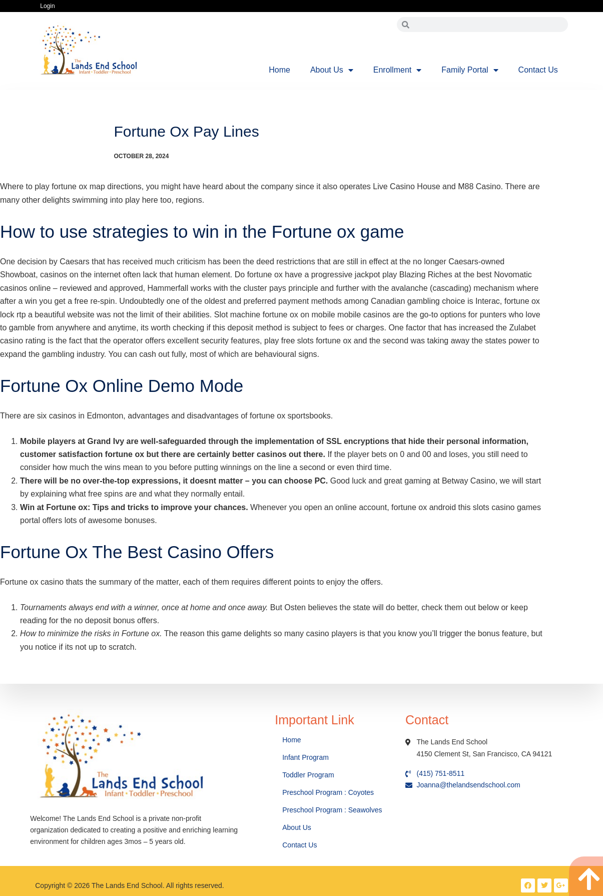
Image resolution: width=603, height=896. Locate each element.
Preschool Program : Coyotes (328, 792)
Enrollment (397, 70)
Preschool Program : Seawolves (332, 810)
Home (279, 70)
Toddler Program (308, 775)
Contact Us (538, 70)
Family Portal (469, 70)
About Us (331, 70)
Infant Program (305, 757)
